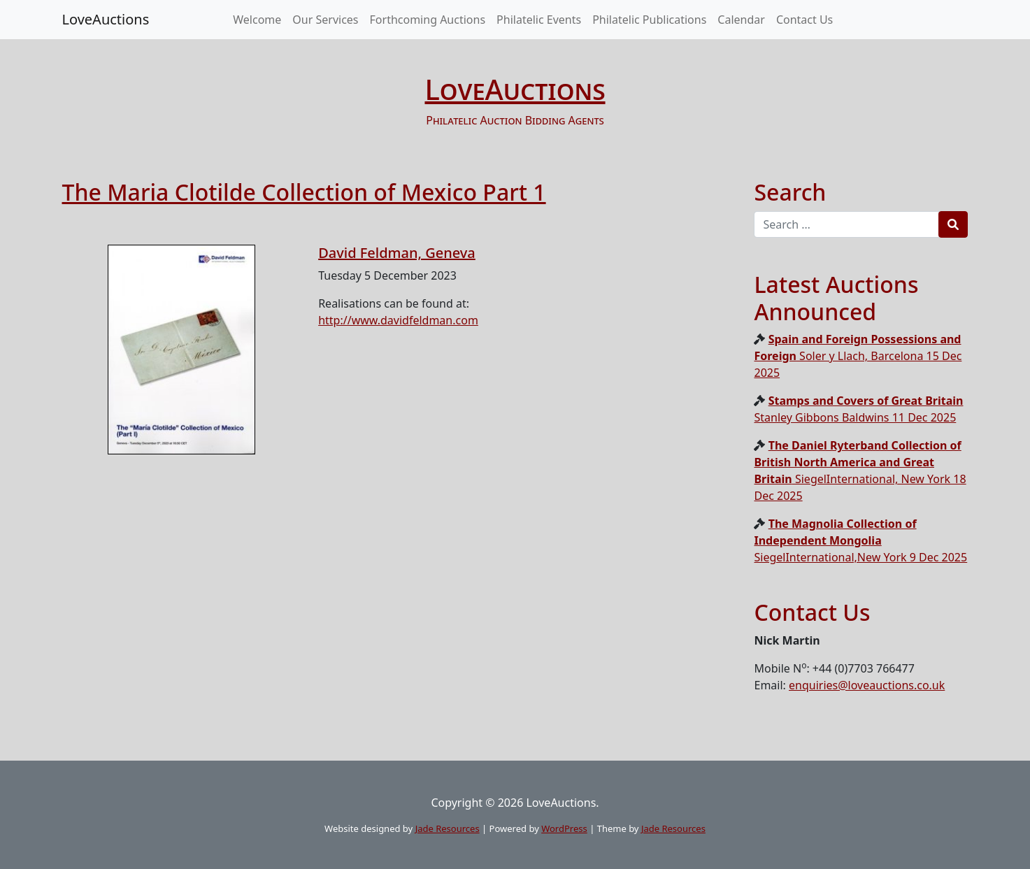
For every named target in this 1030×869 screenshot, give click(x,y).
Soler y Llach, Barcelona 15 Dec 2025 (857, 355)
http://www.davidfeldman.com (398, 320)
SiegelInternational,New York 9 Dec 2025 (860, 540)
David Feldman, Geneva (396, 252)
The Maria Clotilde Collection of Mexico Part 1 (304, 192)
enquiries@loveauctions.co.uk (867, 685)
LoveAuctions (106, 19)
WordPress (564, 828)
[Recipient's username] (846, 224)
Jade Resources (447, 828)
